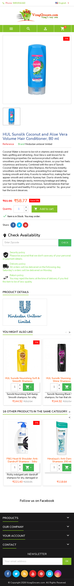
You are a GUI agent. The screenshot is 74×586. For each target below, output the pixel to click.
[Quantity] (18, 209)
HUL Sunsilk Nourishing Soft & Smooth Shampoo (22, 380)
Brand (21, 144)
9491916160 (19, 3)
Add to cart (44, 209)
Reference (8, 144)
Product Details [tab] (16, 292)
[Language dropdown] (62, 3)
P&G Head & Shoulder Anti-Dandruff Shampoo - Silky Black (22, 461)
